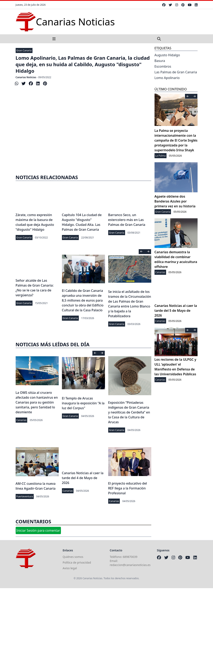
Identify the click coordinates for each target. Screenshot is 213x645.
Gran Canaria (24, 50)
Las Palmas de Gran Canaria (176, 72)
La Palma (160, 155)
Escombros (163, 66)
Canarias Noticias (26, 77)
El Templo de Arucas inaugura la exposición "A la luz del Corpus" (83, 403)
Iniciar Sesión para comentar (38, 530)
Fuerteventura (24, 496)
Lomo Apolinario (167, 78)
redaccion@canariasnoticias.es (130, 565)
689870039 (130, 557)
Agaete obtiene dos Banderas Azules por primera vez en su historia (175, 201)
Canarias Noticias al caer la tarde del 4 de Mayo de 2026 (83, 478)
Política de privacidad (77, 562)
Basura (160, 60)
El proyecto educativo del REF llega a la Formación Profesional (127, 488)
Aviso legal (70, 568)
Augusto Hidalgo (167, 55)
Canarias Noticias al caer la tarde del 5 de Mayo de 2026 (176, 310)
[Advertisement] (106, 616)
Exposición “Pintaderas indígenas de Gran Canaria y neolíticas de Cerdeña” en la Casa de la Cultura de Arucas (129, 412)
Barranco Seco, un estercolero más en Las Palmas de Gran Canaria (126, 220)
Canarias (21, 420)
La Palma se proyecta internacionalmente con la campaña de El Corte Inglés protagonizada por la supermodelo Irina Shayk (176, 140)
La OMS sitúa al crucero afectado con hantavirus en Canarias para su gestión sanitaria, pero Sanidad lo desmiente (37, 402)
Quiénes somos (73, 557)
